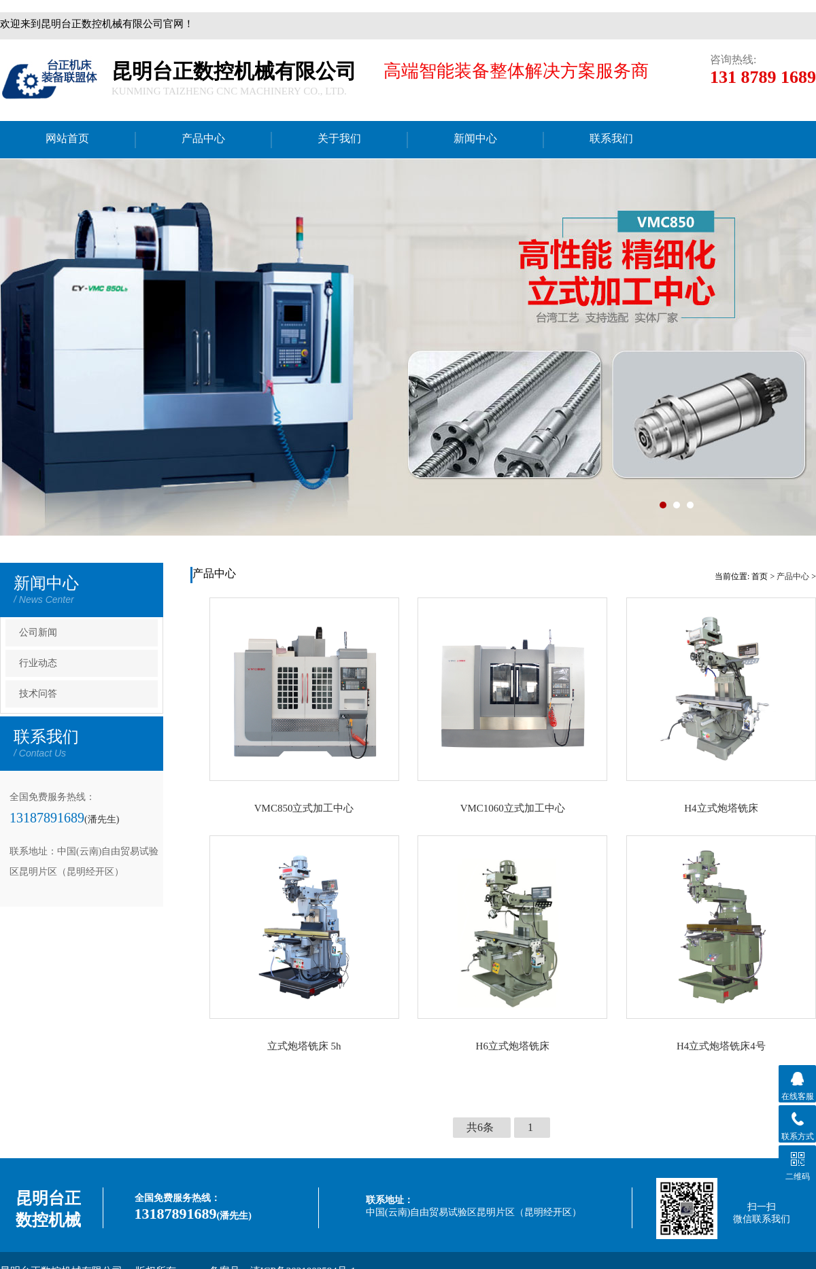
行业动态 (38, 663)
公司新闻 (38, 632)
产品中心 (793, 576)
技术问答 (38, 694)
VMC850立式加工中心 (304, 808)
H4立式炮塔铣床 (721, 808)
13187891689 (47, 817)
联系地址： (389, 1200)
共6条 (480, 1127)
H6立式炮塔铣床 (512, 1046)
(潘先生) (101, 819)
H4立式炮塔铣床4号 (721, 1046)
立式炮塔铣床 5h (304, 1046)
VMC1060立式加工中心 (512, 808)
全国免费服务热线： (177, 1198)
